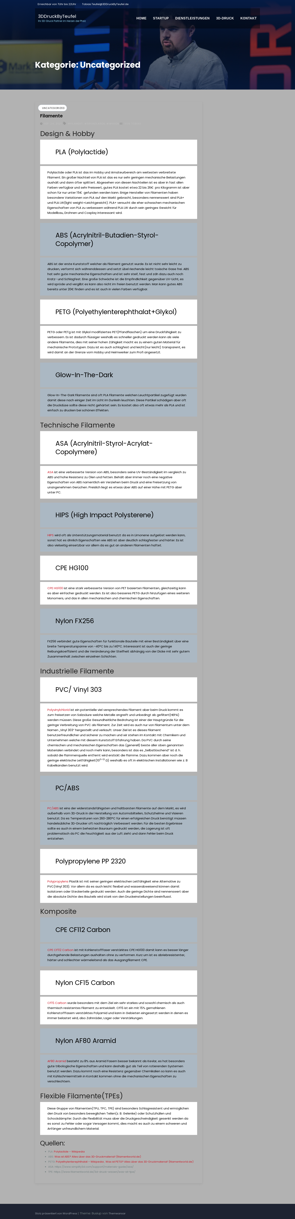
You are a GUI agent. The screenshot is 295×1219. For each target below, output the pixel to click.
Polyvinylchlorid (58, 710)
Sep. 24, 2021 (52, 123)
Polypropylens (57, 881)
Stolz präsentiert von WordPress (56, 1213)
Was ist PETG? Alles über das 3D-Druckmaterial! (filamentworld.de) (149, 1162)
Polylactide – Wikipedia (69, 1152)
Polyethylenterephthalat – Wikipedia (80, 1162)
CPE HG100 (55, 588)
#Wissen (112, 123)
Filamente (51, 116)
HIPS (50, 535)
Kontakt (248, 18)
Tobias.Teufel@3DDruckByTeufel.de (105, 4)
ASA (50, 472)
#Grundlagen (94, 123)
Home (141, 18)
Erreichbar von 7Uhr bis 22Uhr (56, 4)
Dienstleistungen (192, 18)
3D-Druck (225, 18)
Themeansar (117, 1213)
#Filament (75, 123)
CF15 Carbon (56, 1003)
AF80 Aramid (56, 1061)
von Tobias (130, 123)
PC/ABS (53, 808)
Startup (161, 18)
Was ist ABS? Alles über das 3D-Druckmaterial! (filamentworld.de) (98, 1157)
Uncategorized (53, 108)
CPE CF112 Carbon (60, 950)
